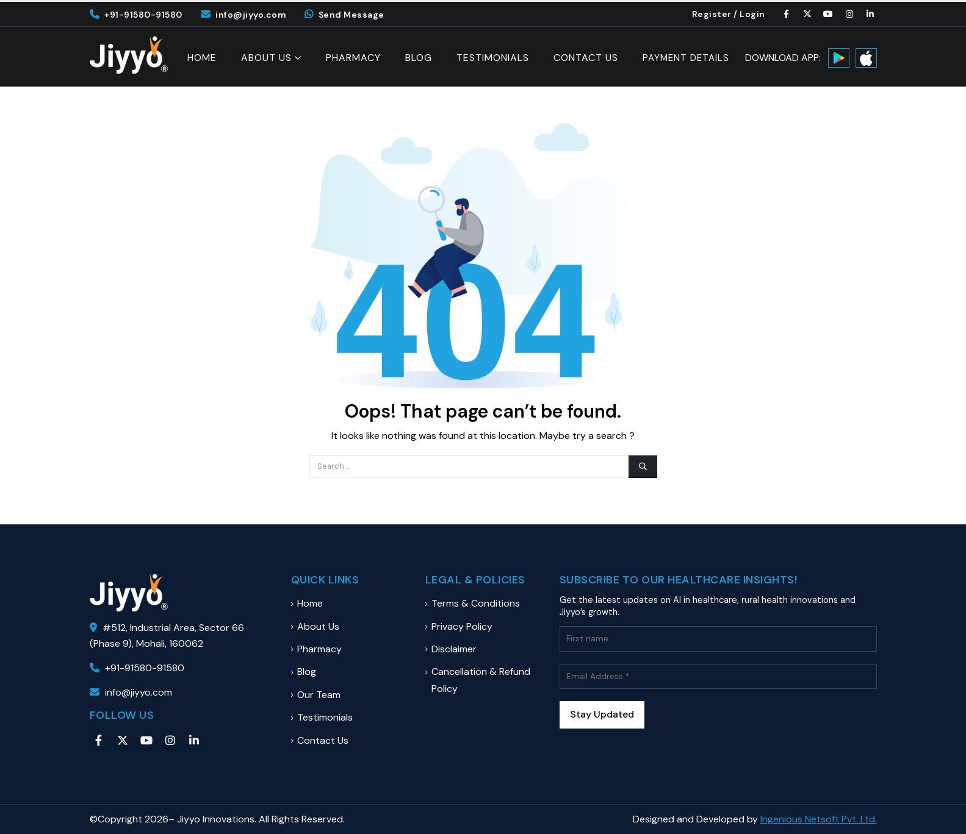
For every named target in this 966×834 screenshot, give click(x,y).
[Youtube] (829, 14)
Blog (418, 58)
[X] (807, 14)
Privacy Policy (461, 626)
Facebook (99, 740)
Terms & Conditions (475, 603)
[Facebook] (786, 14)
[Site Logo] (129, 55)
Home (202, 58)
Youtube (146, 740)
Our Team (319, 694)
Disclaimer (454, 649)
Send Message (344, 14)
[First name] (718, 638)
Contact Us (585, 58)
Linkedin (194, 740)
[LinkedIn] (871, 14)
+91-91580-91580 (136, 14)
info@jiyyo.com (244, 14)
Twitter (123, 740)
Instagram (170, 740)
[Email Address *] (718, 676)
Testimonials (492, 58)
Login (752, 14)
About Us (266, 57)
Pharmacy (353, 58)
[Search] (643, 466)
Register (712, 14)
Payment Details (686, 58)
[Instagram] (849, 14)
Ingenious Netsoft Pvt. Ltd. (818, 819)
